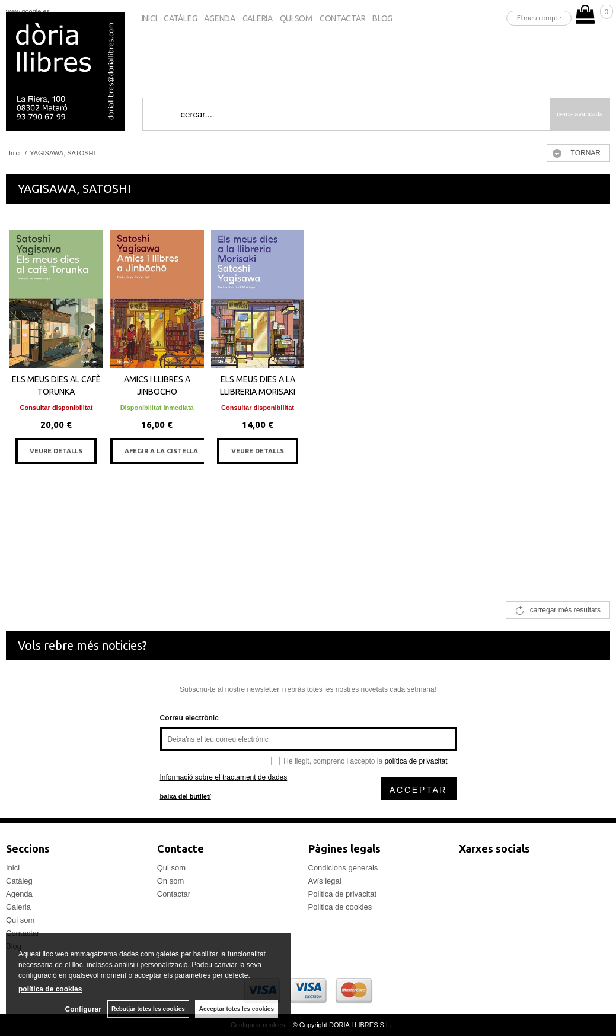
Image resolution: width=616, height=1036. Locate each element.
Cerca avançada (580, 113)
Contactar (342, 18)
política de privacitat (415, 761)
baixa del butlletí (185, 796)
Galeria (257, 18)
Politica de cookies (340, 906)
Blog (382, 18)
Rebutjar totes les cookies (148, 1009)
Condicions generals (343, 867)
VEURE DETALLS (56, 451)
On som (170, 880)
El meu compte (539, 17)
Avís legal (324, 880)
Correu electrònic (189, 718)
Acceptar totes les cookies (236, 1009)
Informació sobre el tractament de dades (224, 777)
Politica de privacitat (342, 893)
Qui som (296, 18)
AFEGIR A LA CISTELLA (161, 451)
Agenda (219, 18)
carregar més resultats (565, 610)
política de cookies (50, 989)
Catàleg (180, 18)
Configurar (83, 1009)
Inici (149, 18)
